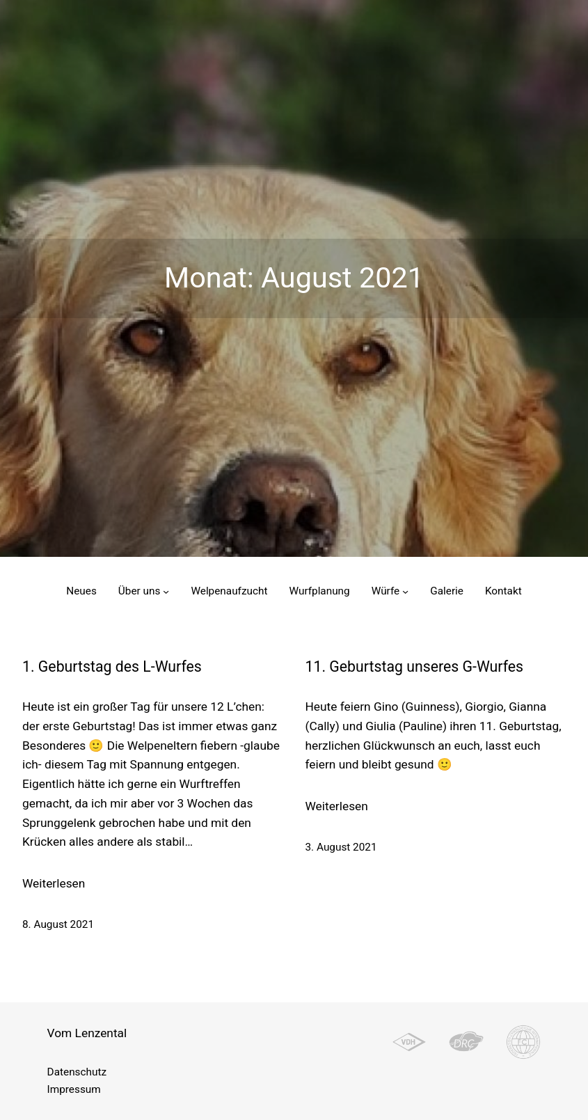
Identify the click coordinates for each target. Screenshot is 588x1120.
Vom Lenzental (87, 1033)
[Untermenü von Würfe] (405, 591)
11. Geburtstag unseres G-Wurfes (414, 666)
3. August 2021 (341, 847)
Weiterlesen (53, 884)
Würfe (386, 591)
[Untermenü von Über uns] (166, 591)
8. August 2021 (58, 924)
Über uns (139, 591)
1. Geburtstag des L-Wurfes (112, 666)
